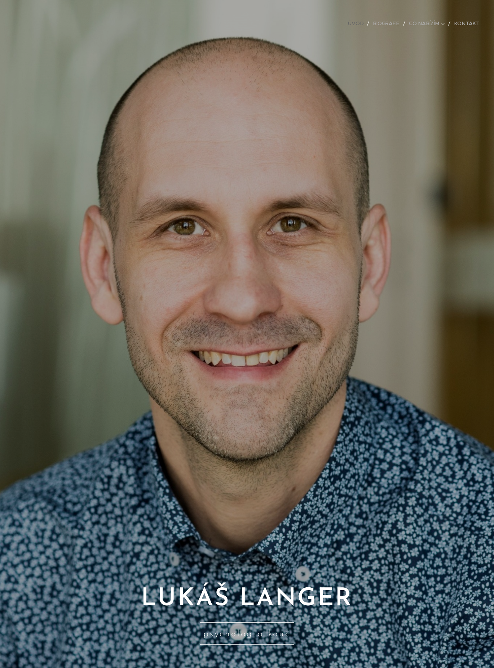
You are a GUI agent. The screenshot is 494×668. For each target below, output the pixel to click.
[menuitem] (358, 23)
